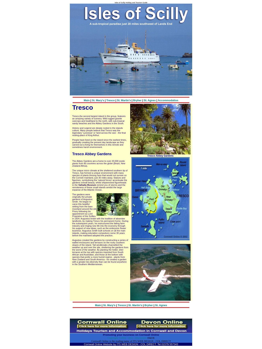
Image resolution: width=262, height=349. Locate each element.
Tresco (110, 100)
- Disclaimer (140, 337)
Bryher (137, 100)
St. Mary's (98, 100)
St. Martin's (124, 100)
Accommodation (168, 100)
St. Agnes (150, 100)
